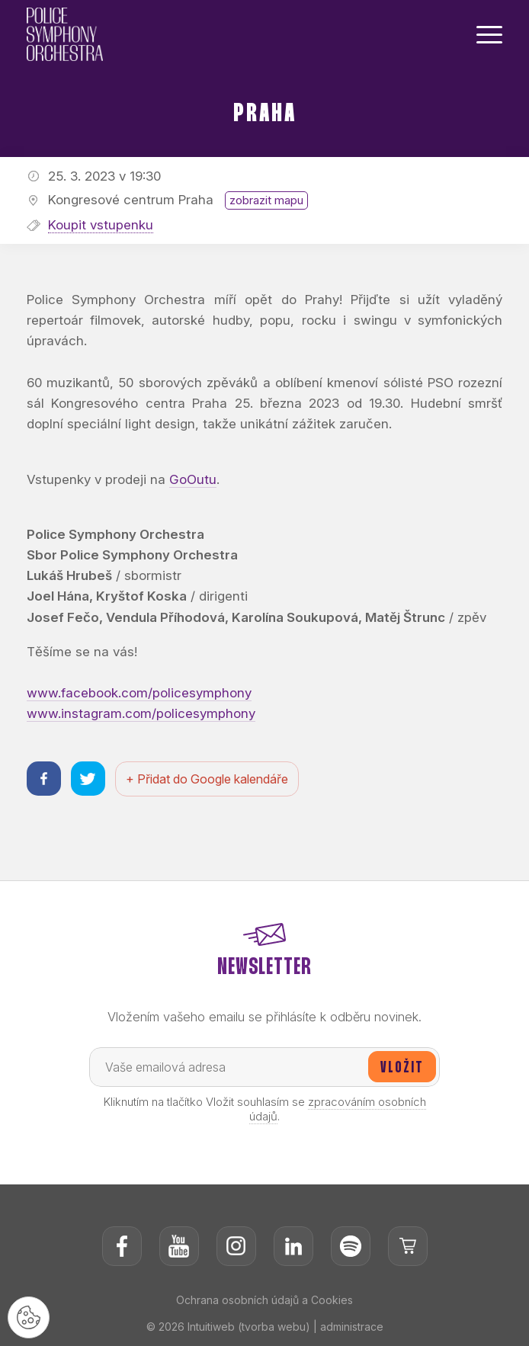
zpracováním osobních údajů (337, 1108)
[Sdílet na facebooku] (44, 778)
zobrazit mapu (266, 200)
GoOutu (192, 479)
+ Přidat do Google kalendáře (207, 779)
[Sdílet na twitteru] (88, 778)
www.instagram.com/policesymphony (141, 713)
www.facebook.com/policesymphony (139, 692)
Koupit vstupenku (100, 224)
